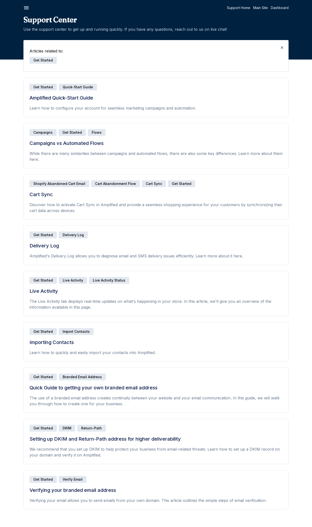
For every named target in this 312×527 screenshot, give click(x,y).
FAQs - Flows (16, 417)
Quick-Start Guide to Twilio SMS (31, 270)
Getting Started (22, 38)
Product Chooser (19, 211)
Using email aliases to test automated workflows (26, 408)
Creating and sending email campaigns (28, 439)
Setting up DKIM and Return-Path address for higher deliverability (32, 101)
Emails (12, 126)
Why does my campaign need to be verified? (35, 511)
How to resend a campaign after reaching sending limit (32, 499)
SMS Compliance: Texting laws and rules (34, 286)
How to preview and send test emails (30, 176)
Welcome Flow (17, 387)
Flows (12, 299)
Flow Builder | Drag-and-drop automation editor (29, 317)
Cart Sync (13, 60)
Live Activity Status (163, 280)
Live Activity (15, 74)
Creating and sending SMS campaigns (27, 451)
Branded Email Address (136, 377)
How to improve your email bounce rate (34, 202)
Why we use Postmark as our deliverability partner (29, 151)
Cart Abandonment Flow (170, 184)
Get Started (97, 87)
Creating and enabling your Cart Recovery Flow (31, 329)
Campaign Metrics (20, 467)
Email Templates (19, 142)
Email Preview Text (21, 167)
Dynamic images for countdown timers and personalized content (32, 241)
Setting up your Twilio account (30, 277)
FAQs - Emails (16, 250)
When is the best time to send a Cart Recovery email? (35, 366)
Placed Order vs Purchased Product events (35, 396)
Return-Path (146, 428)
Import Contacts (130, 331)
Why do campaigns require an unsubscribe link (30, 476)
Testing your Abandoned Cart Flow (34, 357)
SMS (9, 261)
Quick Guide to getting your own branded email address (32, 89)
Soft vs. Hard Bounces (24, 193)
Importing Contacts (21, 81)
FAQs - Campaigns (20, 521)
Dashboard (295, 8)
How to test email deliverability (30, 186)
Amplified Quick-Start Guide (28, 46)
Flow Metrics (16, 350)
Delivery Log (16, 67)
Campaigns (16, 428)
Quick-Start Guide (132, 87)
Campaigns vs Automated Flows (31, 53)
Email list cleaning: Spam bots (29, 225)
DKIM (121, 428)
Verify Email (127, 479)
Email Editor (15, 135)
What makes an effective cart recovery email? (29, 377)
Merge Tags (16, 232)
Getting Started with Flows (27, 308)
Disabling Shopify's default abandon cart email (27, 340)
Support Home (254, 8)
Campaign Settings (21, 460)
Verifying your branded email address (29, 113)
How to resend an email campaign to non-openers (33, 488)
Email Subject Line (20, 161)
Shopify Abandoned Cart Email (114, 184)
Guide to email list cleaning (27, 218)
